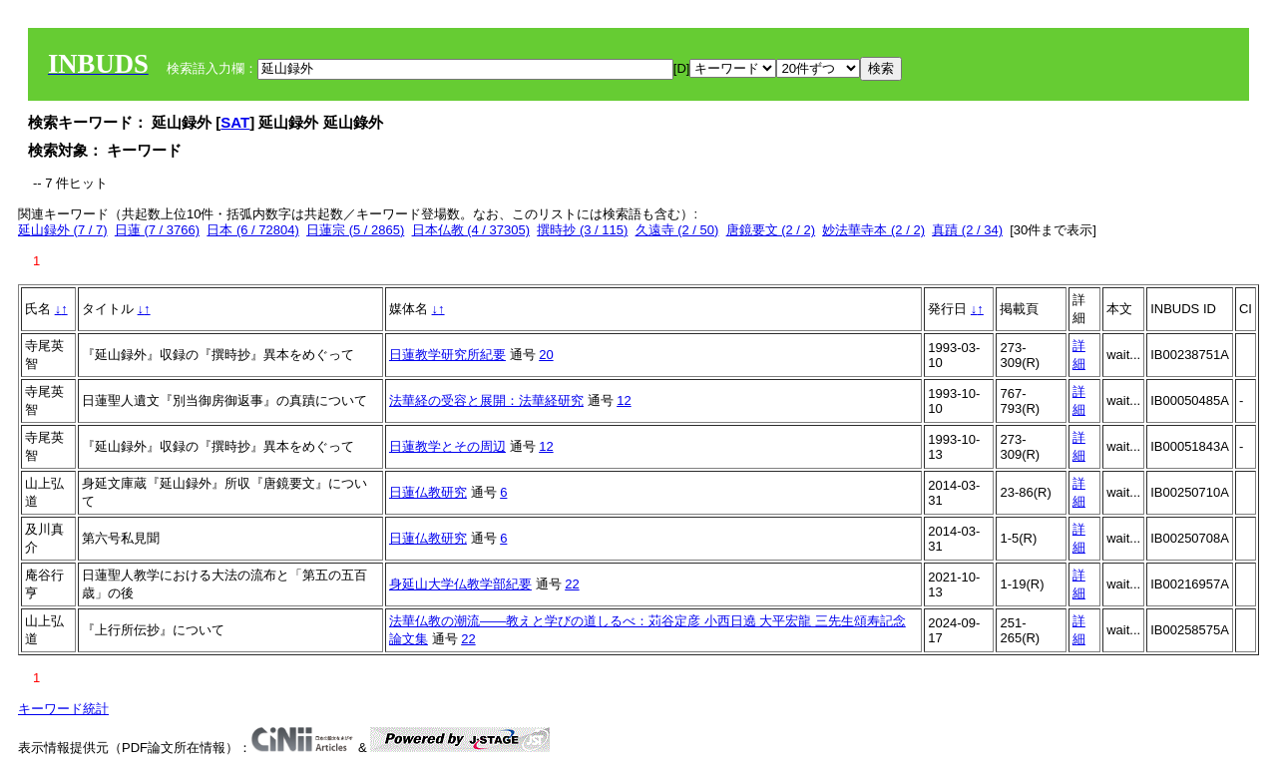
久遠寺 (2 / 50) (677, 229)
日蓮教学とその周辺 (447, 446)
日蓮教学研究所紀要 (447, 354)
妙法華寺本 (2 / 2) (873, 229)
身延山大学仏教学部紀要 (460, 584)
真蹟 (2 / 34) (967, 229)
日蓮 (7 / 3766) (157, 229)
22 (572, 584)
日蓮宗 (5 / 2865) (355, 229)
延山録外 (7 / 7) (63, 229)
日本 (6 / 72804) (253, 229)
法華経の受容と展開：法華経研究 (486, 400)
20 (546, 354)
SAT (234, 122)
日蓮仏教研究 (428, 492)
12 (624, 400)
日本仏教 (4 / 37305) (471, 229)
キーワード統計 (63, 708)
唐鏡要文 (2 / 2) (771, 229)
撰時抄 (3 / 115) (582, 229)
